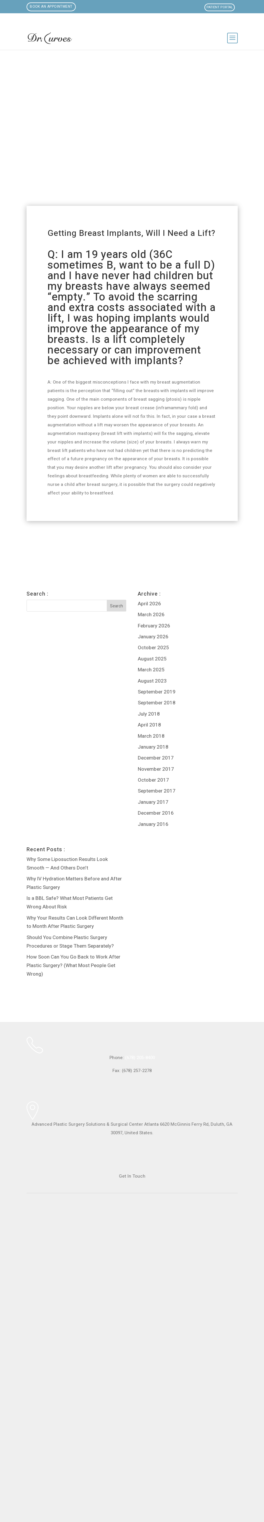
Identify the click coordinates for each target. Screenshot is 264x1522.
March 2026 (151, 614)
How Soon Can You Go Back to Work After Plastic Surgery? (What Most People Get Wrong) (73, 965)
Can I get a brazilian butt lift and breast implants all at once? (207, 549)
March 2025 (151, 669)
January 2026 (153, 636)
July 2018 (149, 714)
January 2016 (153, 824)
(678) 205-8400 (140, 1057)
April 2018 (149, 725)
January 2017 (153, 802)
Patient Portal (219, 7)
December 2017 (156, 758)
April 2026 (149, 603)
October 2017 (153, 780)
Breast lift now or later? (103, 541)
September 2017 (157, 791)
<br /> (132, 1345)
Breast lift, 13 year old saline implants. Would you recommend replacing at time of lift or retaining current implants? (56, 557)
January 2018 (153, 747)
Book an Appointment (51, 6)
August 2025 (152, 659)
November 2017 (156, 769)
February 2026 (154, 625)
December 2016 (156, 813)
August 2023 (152, 681)
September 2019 (157, 692)
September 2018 (157, 702)
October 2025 (153, 647)
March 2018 (151, 736)
